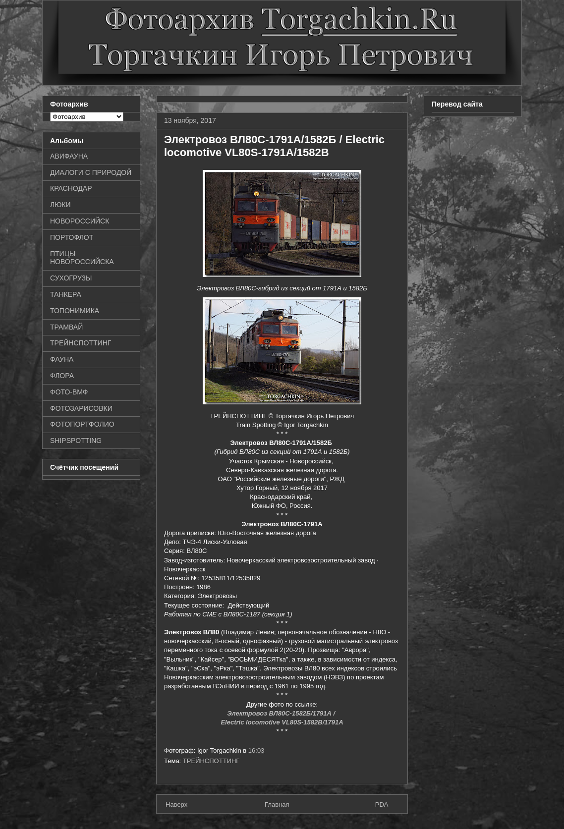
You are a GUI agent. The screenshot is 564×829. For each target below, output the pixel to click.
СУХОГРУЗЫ (71, 278)
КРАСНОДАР (71, 188)
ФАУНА (61, 359)
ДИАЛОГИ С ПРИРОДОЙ (90, 172)
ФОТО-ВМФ (69, 392)
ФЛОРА (62, 376)
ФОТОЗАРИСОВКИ (81, 408)
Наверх (176, 804)
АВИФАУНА (69, 156)
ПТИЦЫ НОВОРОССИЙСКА (82, 258)
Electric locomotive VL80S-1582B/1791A (282, 722)
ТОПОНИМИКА (74, 311)
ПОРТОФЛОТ (71, 237)
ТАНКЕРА (65, 294)
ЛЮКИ (60, 205)
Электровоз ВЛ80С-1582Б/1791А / (282, 713)
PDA (382, 804)
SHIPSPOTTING (76, 440)
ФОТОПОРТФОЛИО (82, 424)
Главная (277, 804)
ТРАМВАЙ (66, 327)
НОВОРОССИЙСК (79, 221)
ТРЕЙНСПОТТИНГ (211, 761)
